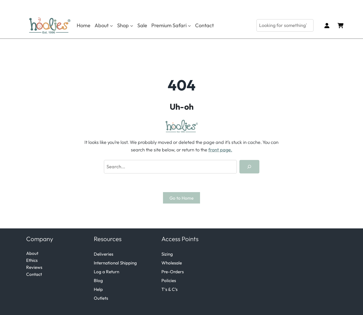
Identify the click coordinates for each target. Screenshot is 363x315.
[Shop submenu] (131, 25)
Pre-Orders (172, 271)
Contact (34, 274)
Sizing (167, 254)
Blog (98, 280)
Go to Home (181, 198)
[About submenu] (111, 25)
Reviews (34, 267)
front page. (220, 150)
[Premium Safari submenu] (189, 25)
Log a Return (106, 271)
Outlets (101, 298)
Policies (168, 280)
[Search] (249, 166)
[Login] (326, 25)
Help (98, 289)
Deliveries (103, 254)
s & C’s (171, 289)
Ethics (32, 260)
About (32, 253)
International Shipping (115, 262)
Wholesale (171, 262)
